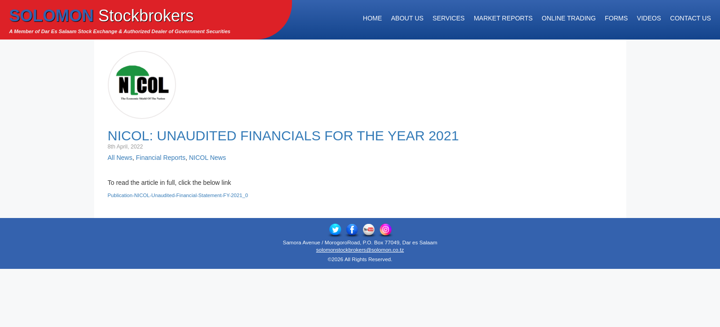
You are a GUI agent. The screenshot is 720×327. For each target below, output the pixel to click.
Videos (649, 18)
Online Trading (569, 18)
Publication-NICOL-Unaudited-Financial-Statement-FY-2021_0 (178, 195)
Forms (616, 18)
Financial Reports (161, 157)
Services (449, 18)
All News (120, 157)
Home (372, 18)
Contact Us (690, 18)
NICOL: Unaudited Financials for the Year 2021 (283, 135)
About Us (407, 18)
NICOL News (207, 157)
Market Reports (503, 18)
